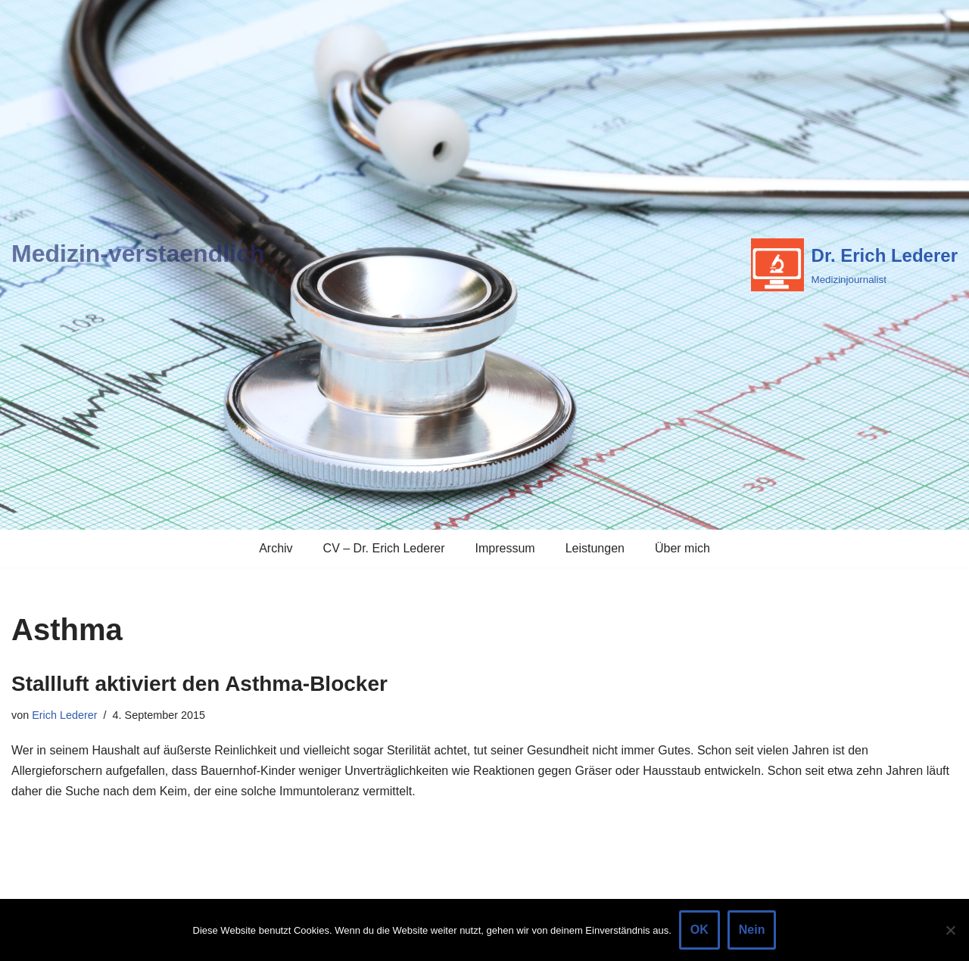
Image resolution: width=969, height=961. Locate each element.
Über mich (682, 548)
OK (699, 929)
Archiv (275, 548)
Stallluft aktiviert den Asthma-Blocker (199, 683)
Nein (752, 929)
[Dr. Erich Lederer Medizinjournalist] (854, 265)
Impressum (505, 548)
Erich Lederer (64, 715)
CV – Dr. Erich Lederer (384, 548)
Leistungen (595, 548)
